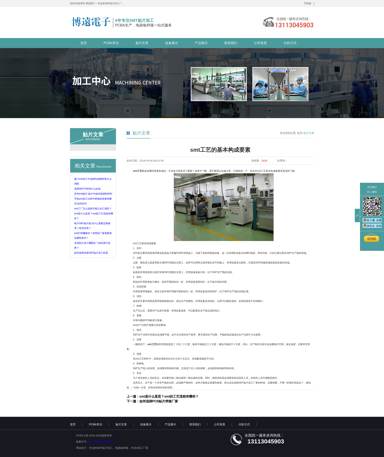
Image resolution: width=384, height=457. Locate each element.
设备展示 (171, 43)
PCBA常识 (111, 43)
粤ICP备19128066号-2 (102, 441)
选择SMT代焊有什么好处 (87, 188)
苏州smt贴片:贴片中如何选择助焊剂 (93, 193)
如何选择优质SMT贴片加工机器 (91, 252)
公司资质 (260, 43)
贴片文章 (142, 43)
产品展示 (201, 43)
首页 (83, 43)
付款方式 (290, 43)
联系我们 (230, 43)
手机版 (307, 3)
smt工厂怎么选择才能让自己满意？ (93, 208)
